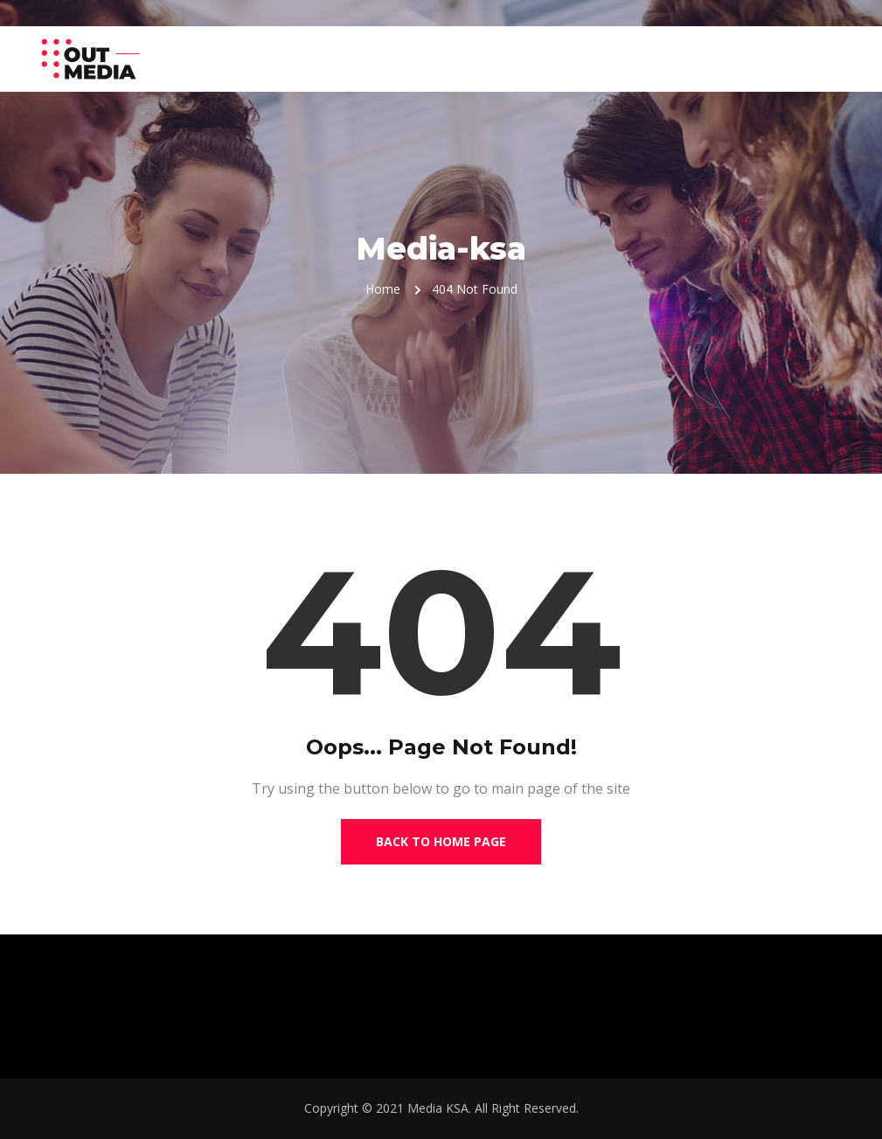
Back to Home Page (441, 841)
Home (382, 289)
